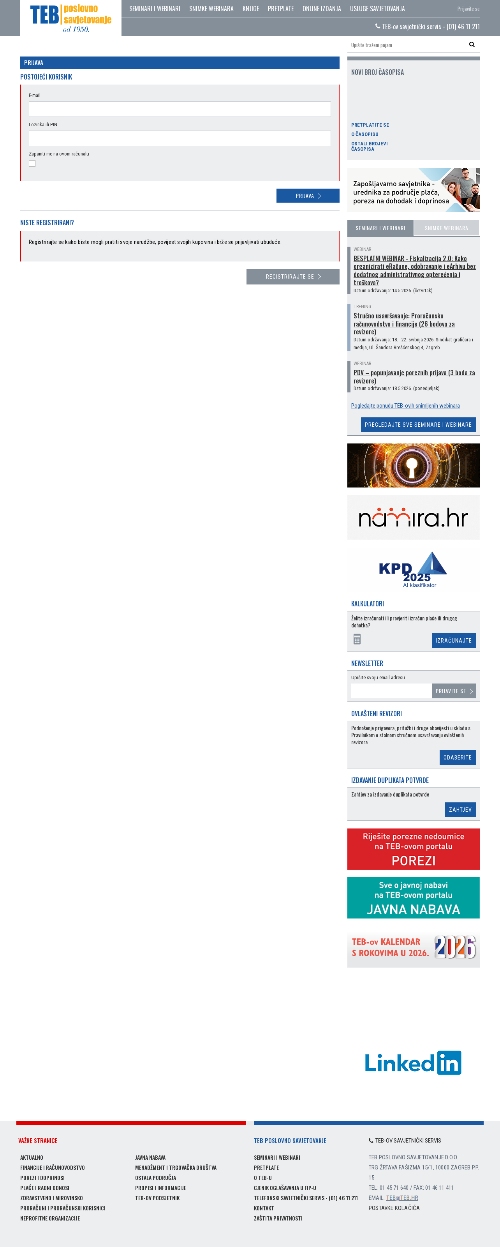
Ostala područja (155, 1177)
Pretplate (281, 8)
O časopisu (365, 134)
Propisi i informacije (160, 1187)
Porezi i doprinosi (42, 1177)
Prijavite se (469, 8)
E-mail (34, 95)
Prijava (305, 195)
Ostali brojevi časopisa (369, 146)
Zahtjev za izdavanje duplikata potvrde (390, 794)
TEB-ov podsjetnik (157, 1198)
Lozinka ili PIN (43, 124)
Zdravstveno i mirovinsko (51, 1198)
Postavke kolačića (394, 1208)
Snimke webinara (211, 8)
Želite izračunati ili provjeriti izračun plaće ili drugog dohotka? (404, 622)
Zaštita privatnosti (278, 1218)
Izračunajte (454, 641)
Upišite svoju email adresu (378, 677)
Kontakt (264, 1208)
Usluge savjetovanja (377, 8)
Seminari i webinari (154, 8)
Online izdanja (322, 8)
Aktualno (31, 1157)
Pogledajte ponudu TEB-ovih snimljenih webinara (405, 405)
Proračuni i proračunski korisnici (63, 1208)
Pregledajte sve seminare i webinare (418, 425)
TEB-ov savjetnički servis (405, 1140)
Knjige (251, 8)
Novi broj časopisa (377, 72)
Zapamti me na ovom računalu (59, 154)
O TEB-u (263, 1177)
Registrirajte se (290, 277)
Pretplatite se (370, 125)
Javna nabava (150, 1157)
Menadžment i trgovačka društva (176, 1167)
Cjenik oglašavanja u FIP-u (285, 1187)
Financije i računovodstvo (52, 1167)
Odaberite (458, 757)
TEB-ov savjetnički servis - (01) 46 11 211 (427, 26)
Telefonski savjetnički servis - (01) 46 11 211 (306, 1198)
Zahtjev (460, 810)
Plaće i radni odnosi (44, 1187)
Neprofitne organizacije (50, 1218)
